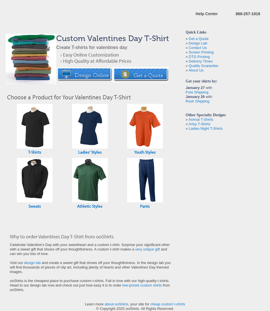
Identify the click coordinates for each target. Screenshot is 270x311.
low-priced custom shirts (141, 285)
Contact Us (198, 48)
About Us (195, 70)
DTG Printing (199, 57)
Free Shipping (197, 92)
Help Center (207, 14)
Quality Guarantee (204, 66)
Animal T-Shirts (200, 119)
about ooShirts (116, 304)
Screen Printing (201, 52)
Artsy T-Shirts (199, 124)
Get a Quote (199, 39)
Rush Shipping (198, 101)
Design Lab (198, 43)
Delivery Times (201, 61)
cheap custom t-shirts (167, 304)
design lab (32, 263)
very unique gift (147, 249)
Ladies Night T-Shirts (205, 128)
